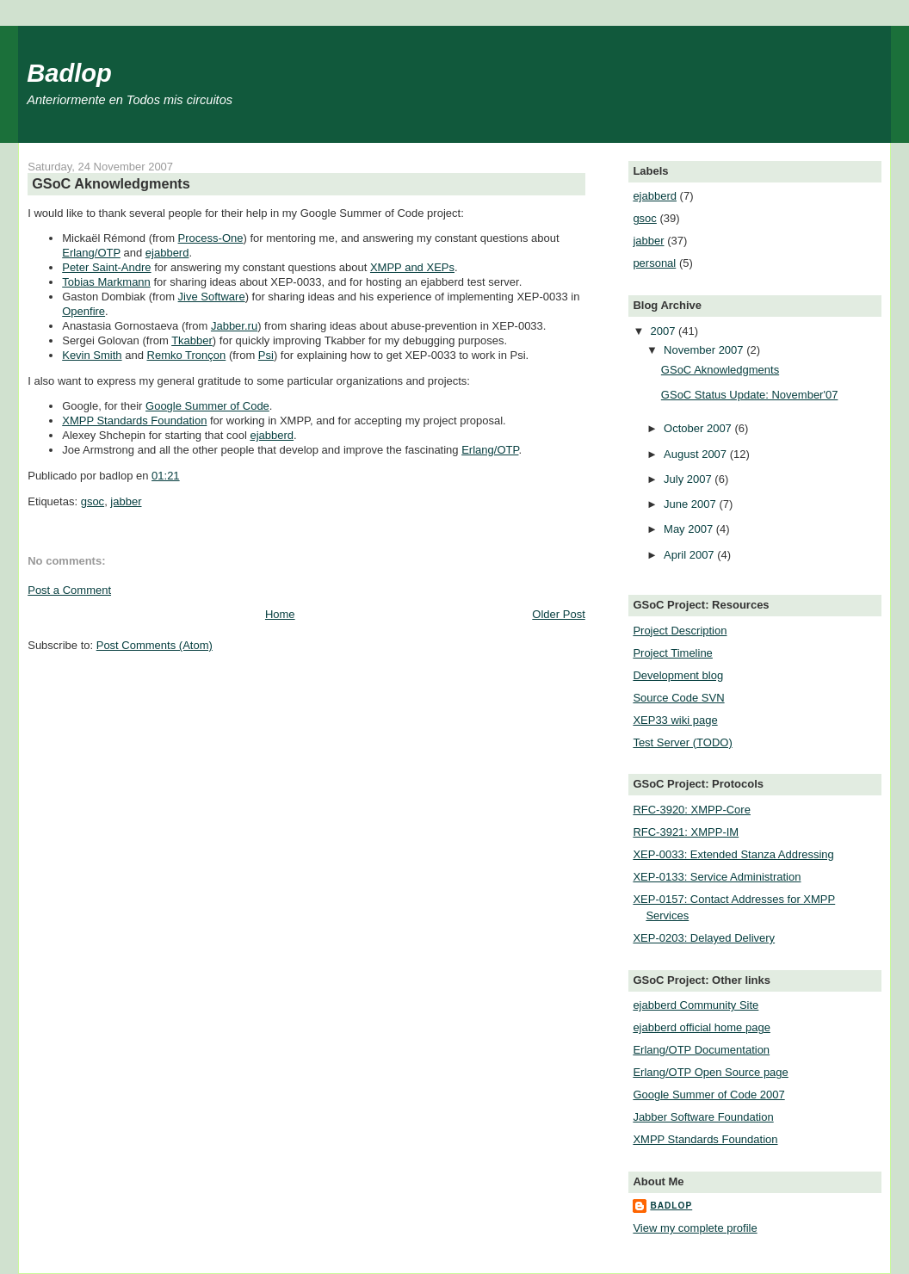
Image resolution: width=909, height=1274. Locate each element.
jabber (125, 501)
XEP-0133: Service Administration (717, 876)
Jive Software (211, 296)
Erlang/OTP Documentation (701, 1049)
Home (280, 614)
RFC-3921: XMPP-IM (686, 832)
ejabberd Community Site (695, 1005)
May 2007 (690, 529)
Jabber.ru (234, 325)
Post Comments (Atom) (154, 645)
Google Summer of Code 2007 (708, 1094)
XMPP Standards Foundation (134, 420)
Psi (266, 355)
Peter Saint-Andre (106, 267)
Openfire (83, 311)
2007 (664, 331)
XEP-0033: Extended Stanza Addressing (733, 854)
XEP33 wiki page (675, 720)
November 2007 (705, 349)
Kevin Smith (91, 355)
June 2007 (691, 504)
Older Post (558, 614)
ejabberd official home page (701, 1027)
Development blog (678, 675)
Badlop (69, 73)
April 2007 (690, 554)
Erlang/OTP (91, 252)
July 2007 (689, 479)
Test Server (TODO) (682, 742)
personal (654, 263)
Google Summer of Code (207, 405)
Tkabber (192, 340)
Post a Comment (69, 590)
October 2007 (699, 428)
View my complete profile (695, 1227)
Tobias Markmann (106, 281)
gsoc (92, 501)
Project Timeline (672, 652)
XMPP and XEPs (412, 267)
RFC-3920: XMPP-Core (692, 809)
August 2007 (697, 454)
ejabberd (167, 252)
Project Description (680, 630)
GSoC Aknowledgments (111, 183)
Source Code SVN (678, 697)
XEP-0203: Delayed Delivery (704, 937)
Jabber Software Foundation (703, 1116)
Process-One (211, 238)
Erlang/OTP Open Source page (710, 1072)
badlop (671, 1205)
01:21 (166, 475)
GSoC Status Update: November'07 (749, 394)
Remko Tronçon (186, 355)
